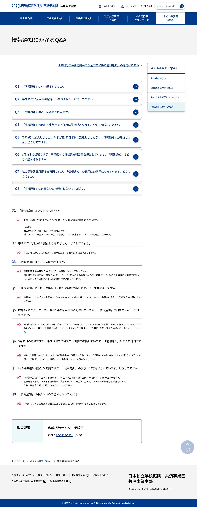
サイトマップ (128, 6)
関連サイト (44, 475)
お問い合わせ (100, 475)
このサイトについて (23, 475)
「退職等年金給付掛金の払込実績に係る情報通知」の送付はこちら (100, 65)
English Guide (107, 6)
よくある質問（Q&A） (164, 68)
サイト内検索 (146, 6)
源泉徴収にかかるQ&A (162, 87)
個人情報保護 (80, 475)
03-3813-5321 (64, 435)
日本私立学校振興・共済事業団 (29, 481)
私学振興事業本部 (61, 481)
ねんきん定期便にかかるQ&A (165, 97)
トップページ (18, 460)
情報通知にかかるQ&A (162, 106)
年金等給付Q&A (158, 78)
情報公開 (61, 475)
